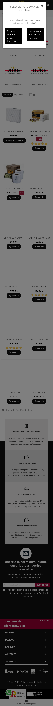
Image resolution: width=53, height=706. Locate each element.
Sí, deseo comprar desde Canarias (11, 36)
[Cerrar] (42, 6)
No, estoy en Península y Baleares (35, 34)
